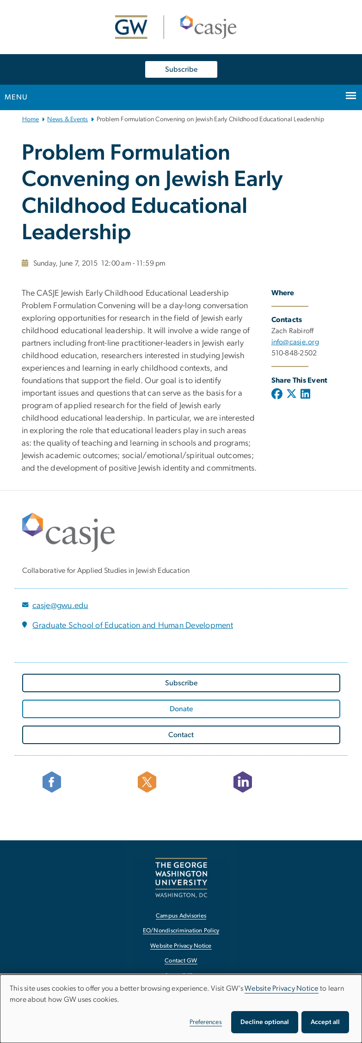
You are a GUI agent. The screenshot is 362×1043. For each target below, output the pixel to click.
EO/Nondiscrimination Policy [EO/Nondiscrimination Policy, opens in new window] (181, 931)
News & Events (67, 119)
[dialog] (181, 1009)
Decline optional (264, 1022)
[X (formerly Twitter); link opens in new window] (291, 394)
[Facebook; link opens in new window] (277, 394)
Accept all (325, 1022)
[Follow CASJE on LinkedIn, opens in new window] (276, 782)
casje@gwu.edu (60, 606)
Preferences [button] (206, 1022)
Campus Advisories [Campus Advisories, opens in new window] (181, 916)
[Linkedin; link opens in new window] (305, 394)
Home (30, 119)
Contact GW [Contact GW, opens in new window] (181, 961)
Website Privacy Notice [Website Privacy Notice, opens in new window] (181, 946)
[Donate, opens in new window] (181, 709)
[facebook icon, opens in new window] (86, 782)
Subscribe (181, 69)
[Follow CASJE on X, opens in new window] (181, 782)
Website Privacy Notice (282, 988)
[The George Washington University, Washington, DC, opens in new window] (181, 877)
